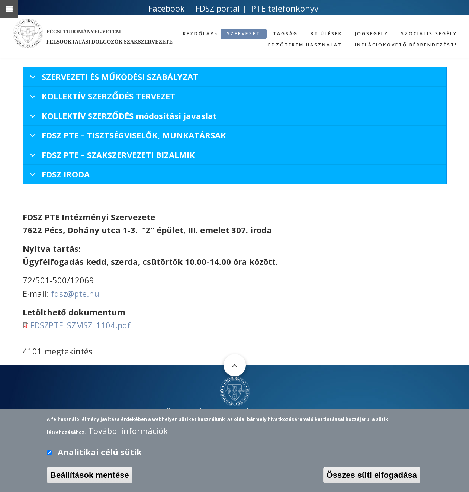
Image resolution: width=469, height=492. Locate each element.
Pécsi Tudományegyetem (83, 32)
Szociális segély (429, 33)
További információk (128, 435)
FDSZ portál (218, 8)
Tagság (285, 33)
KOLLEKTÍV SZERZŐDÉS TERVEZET (101, 98)
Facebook (166, 8)
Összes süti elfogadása (372, 480)
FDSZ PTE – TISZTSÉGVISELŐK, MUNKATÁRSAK (126, 137)
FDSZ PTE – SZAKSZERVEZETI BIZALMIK (111, 157)
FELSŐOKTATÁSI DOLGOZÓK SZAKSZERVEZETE (234, 412)
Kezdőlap (198, 33)
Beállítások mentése (89, 480)
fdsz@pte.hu (75, 293)
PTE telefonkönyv (284, 8)
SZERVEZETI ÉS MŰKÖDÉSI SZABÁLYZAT (112, 79)
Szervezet (243, 33)
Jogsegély (371, 33)
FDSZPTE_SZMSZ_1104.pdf (80, 325)
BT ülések (326, 33)
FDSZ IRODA (58, 176)
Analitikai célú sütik (100, 457)
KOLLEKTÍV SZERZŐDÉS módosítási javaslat (122, 118)
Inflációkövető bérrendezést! (406, 45)
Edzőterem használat (305, 45)
